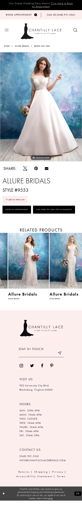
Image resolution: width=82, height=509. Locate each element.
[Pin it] (36, 176)
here (50, 506)
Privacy (58, 480)
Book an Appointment (17, 218)
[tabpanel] (41, 114)
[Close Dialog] (4, 502)
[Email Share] (46, 176)
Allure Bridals (22, 54)
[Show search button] (75, 38)
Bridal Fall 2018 (42, 54)
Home (7, 54)
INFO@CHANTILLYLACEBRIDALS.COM (43, 468)
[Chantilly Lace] (41, 39)
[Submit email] (59, 362)
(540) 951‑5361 (30, 464)
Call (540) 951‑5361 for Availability (54, 218)
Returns (24, 480)
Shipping (41, 480)
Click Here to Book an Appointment (52, 5)
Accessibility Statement (34, 484)
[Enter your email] (41, 362)
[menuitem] (21, 374)
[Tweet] (25, 176)
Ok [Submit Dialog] (78, 501)
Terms (61, 484)
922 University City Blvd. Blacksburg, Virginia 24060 (36, 396)
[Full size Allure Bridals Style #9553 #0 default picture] (41, 114)
